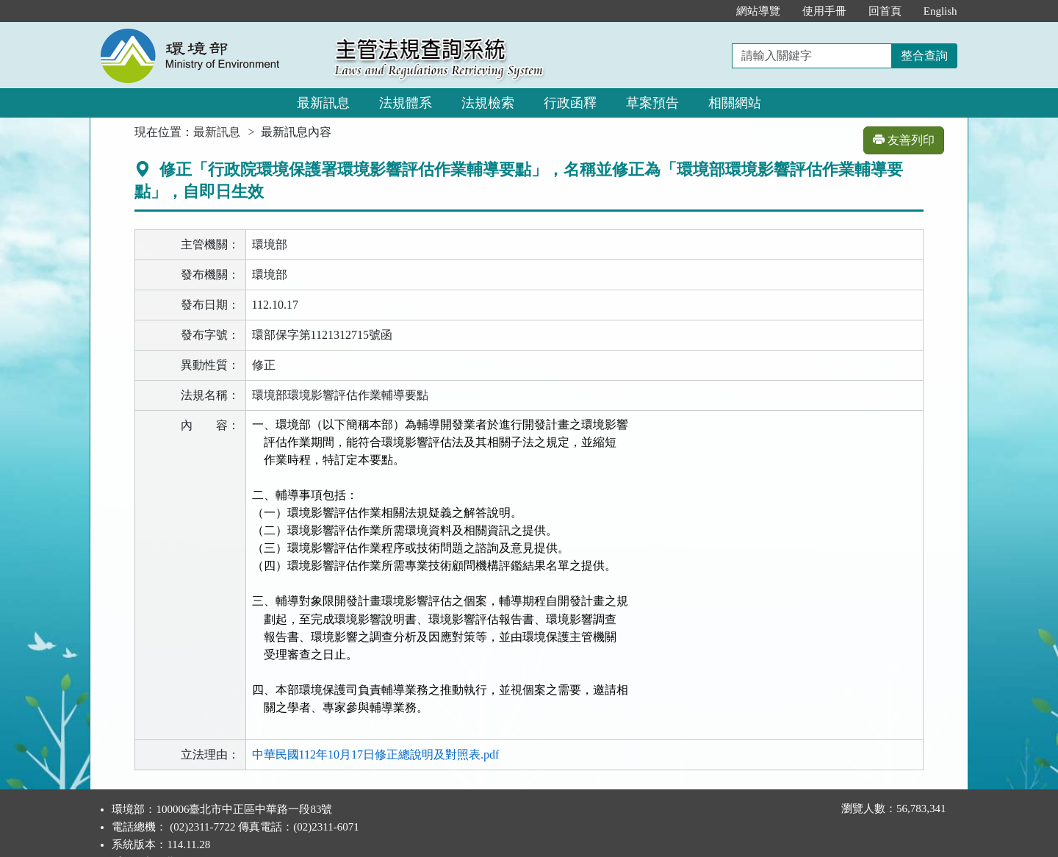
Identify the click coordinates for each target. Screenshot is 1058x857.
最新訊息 (323, 103)
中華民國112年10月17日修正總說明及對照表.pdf (376, 729)
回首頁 (885, 11)
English (940, 11)
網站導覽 (758, 11)
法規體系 (405, 103)
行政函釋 (570, 103)
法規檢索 (487, 103)
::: (709, 11)
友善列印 (904, 140)
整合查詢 (924, 55)
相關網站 (734, 103)
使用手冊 (824, 11)
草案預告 (652, 103)
